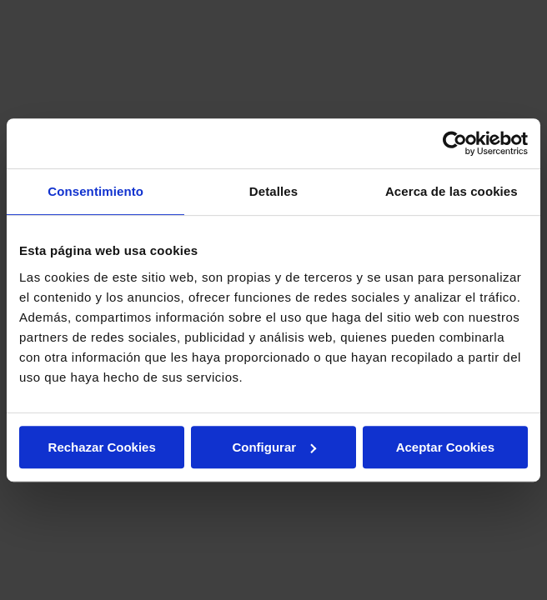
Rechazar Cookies (102, 447)
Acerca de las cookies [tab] (451, 191)
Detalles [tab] (273, 191)
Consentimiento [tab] (95, 191)
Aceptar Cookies (445, 447)
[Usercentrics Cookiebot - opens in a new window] (455, 143)
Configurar (274, 447)
